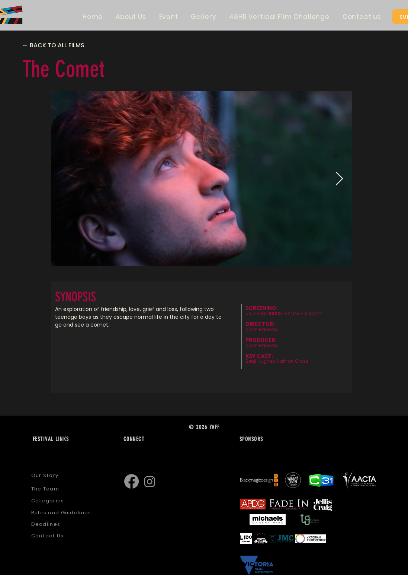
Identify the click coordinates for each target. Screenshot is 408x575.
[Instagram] (149, 481)
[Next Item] (339, 179)
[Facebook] (131, 481)
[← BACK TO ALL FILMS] (60, 45)
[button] (131, 16)
